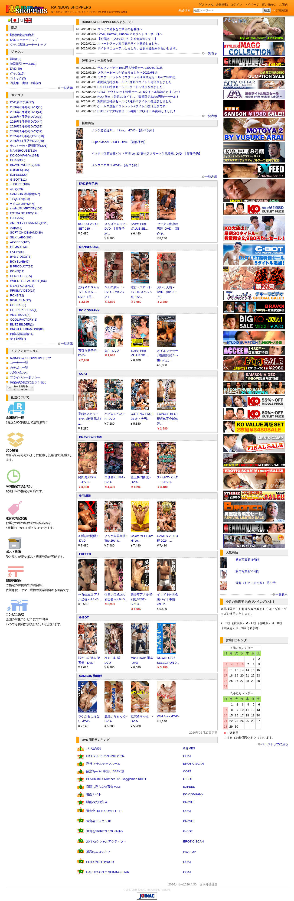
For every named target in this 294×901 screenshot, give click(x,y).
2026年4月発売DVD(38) (26, 116)
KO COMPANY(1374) (24, 155)
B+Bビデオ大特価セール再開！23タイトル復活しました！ (136, 111)
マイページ (251, 4)
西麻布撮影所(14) (21, 334)
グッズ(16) (17, 73)
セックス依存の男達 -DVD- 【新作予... (168, 228)
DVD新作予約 (88, 183)
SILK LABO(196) (21, 237)
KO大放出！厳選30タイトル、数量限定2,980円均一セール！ (138, 96)
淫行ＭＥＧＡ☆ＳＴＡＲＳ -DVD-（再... (88, 292)
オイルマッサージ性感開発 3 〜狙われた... (167, 355)
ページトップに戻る (274, 744)
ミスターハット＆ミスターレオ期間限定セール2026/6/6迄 (136, 77)
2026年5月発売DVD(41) (26, 112)
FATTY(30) (17, 252)
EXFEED (85, 554)
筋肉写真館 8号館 (247, 559)
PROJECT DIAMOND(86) (27, 329)
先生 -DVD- (112, 350)
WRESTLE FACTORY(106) (28, 281)
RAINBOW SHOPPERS (71, 7)
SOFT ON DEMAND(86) (26, 232)
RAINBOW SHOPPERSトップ (30, 358)
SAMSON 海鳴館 (90, 676)
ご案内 (283, 4)
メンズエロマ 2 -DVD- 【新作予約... (116, 228)
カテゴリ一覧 (19, 367)
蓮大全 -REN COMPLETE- (104, 811)
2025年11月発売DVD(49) (27, 141)
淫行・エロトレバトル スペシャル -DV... (142, 292)
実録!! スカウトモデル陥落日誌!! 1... (89, 418)
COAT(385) (17, 160)
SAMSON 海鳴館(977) (25, 194)
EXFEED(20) (18, 174)
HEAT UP (189, 851)
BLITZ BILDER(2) (22, 324)
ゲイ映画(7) (18, 339)
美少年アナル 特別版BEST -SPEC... (142, 599)
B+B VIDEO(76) (20, 256)
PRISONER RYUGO (100, 862)
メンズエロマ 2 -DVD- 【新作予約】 (115, 165)
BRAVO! (188, 802)
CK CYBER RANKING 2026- (105, 756)
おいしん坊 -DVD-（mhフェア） (167, 292)
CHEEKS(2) (18, 305)
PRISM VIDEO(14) (22, 290)
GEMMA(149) (19, 247)
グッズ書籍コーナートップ (28, 44)
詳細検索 (282, 10)
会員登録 (222, 4)
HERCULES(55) (21, 276)
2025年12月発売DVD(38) (27, 136)
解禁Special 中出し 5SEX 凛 (105, 771)
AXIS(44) (16, 228)
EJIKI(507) (17, 218)
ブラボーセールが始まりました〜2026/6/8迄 (127, 72)
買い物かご (269, 4)
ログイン (236, 4)
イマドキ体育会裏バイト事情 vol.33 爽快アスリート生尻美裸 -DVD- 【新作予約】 (146, 153)
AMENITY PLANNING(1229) (29, 223)
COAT (83, 373)
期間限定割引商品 (22, 35)
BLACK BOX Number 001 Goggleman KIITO (116, 779)
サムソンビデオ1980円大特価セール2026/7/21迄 (130, 67)
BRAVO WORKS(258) (25, 165)
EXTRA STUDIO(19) (23, 213)
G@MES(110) (19, 170)
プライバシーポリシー (25, 377)
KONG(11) (17, 271)
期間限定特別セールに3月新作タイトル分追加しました (134, 82)
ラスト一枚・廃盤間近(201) (28, 145)
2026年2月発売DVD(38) (26, 126)
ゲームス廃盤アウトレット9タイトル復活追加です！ (132, 106)
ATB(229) (16, 189)
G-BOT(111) (18, 179)
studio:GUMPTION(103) (26, 208)
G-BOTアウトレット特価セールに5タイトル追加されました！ (139, 92)
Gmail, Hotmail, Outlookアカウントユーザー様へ (129, 34)
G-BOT (84, 617)
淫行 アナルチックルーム (103, 763)
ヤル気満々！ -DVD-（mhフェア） (115, 292)
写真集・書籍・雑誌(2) (25, 83)
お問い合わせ (19, 372)
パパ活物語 (93, 748)
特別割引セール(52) (23, 63)
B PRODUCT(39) (21, 266)
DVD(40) (16, 68)
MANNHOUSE (89, 247)
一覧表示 (67, 88)
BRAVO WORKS (90, 437)
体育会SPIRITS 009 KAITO (104, 831)
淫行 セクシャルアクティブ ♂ (106, 841)
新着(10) (15, 59)
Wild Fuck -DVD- (168, 716)
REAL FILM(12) (20, 300)
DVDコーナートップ (23, 40)
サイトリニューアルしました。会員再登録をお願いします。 (138, 48)
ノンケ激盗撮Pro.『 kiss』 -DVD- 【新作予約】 (123, 130)
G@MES (85, 495)
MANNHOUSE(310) (23, 150)
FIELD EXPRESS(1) (23, 310)
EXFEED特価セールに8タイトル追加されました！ (131, 87)
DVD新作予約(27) (22, 102)
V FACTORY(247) (22, 203)
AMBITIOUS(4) (20, 314)
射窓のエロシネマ (98, 851)
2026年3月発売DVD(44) (26, 121)
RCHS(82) (17, 295)
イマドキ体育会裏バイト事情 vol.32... (167, 599)
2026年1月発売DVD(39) (26, 131)
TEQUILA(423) (20, 199)
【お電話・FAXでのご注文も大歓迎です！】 (127, 39)
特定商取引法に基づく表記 (28, 382)
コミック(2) (18, 78)
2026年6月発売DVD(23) (26, 107)
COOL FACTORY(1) (23, 319)
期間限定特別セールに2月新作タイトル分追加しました (134, 101)
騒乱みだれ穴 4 (96, 802)
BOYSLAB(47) (19, 261)
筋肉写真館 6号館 (247, 571)
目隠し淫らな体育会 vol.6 (103, 786)
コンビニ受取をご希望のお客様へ (120, 29)
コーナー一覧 (19, 362)
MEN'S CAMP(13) (22, 285)
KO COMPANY (89, 310)
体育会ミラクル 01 (98, 821)
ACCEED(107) (20, 242)
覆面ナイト (93, 794)
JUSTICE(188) (20, 184)
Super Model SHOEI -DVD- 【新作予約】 (119, 142)
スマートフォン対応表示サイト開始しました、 (129, 43)
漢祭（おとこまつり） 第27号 (255, 583)
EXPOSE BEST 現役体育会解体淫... (167, 418)
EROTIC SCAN (193, 763)
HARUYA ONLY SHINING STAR (107, 872)
